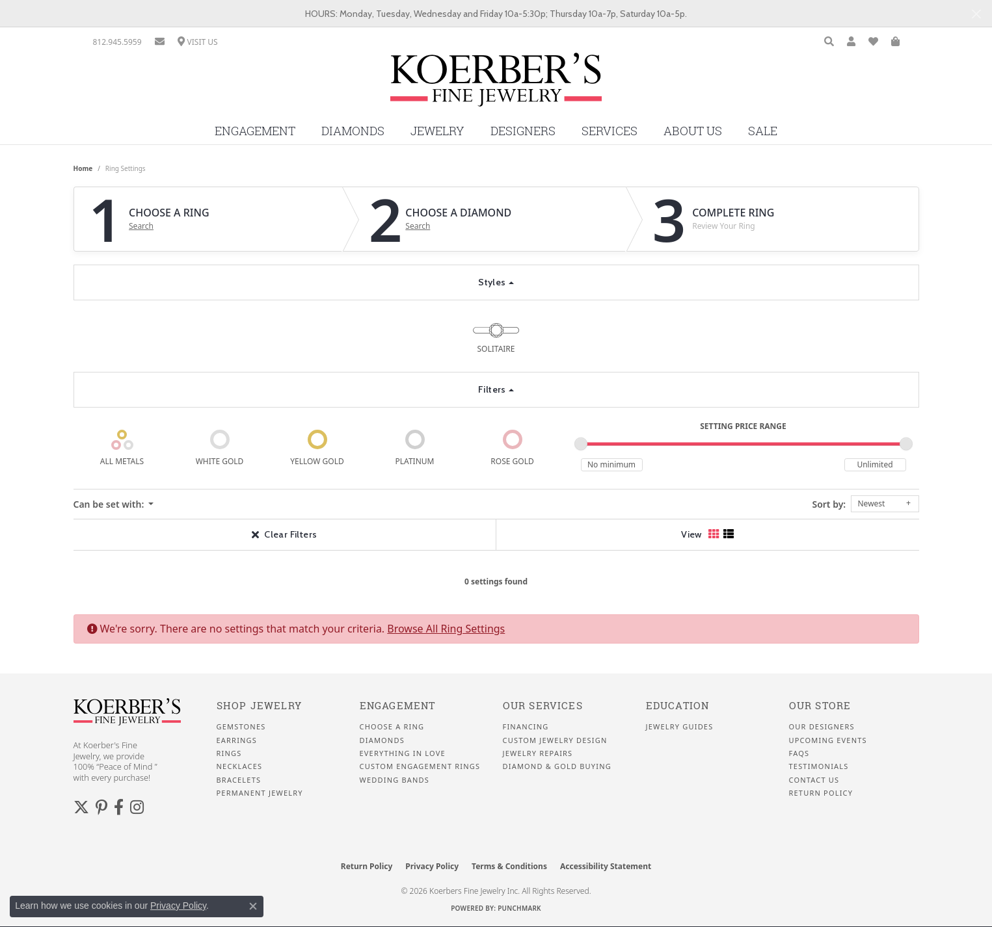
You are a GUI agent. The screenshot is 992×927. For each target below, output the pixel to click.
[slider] (580, 443)
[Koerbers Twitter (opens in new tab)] (81, 807)
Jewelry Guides (680, 726)
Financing (526, 726)
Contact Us (814, 780)
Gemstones (241, 726)
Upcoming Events (828, 740)
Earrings (237, 740)
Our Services (543, 705)
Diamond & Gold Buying (557, 766)
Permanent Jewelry (260, 793)
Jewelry (437, 131)
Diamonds (352, 131)
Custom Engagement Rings (420, 766)
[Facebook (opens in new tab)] (119, 807)
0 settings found (496, 581)
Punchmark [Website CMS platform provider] (519, 908)
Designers (523, 131)
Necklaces (240, 766)
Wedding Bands (395, 780)
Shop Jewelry (259, 705)
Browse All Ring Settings (446, 628)
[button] (829, 42)
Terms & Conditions (509, 866)
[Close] (976, 14)
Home (83, 168)
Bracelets (239, 780)
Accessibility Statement (605, 866)
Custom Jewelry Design (555, 740)
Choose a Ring (392, 726)
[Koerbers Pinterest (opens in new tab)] (101, 807)
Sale (762, 131)
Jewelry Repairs (538, 753)
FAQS (799, 753)
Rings (229, 753)
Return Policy (821, 793)
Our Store (820, 705)
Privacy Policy (432, 866)
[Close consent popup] (253, 906)
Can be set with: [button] (110, 504)
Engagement (255, 131)
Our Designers (822, 726)
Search (141, 226)
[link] (117, 42)
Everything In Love (403, 753)
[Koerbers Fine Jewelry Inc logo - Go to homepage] (496, 84)
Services (609, 131)
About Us (693, 131)
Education (678, 705)
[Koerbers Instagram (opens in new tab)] (137, 807)
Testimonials (819, 766)
